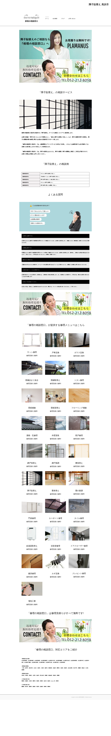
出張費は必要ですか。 (28, 284)
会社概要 (55, 54)
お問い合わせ (71, 54)
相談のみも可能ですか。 (28, 296)
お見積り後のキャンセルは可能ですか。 (32, 306)
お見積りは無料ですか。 (28, 272)
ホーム (47, 54)
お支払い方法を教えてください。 (30, 318)
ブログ (63, 54)
